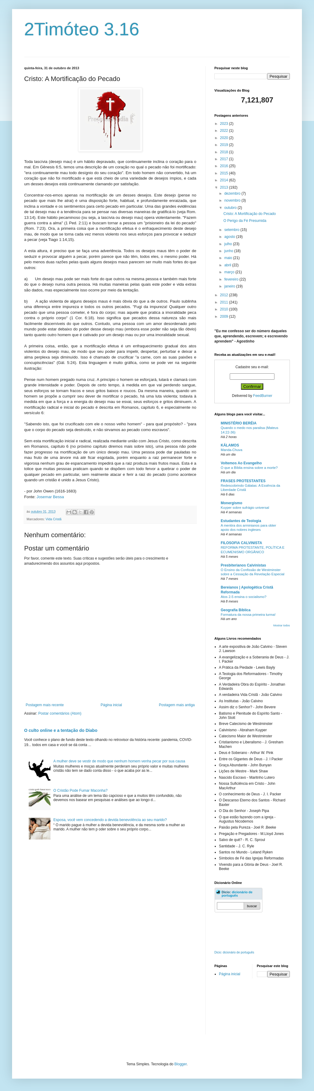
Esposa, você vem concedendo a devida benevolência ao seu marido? (110, 820)
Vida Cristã (54, 519)
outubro (231, 208)
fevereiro (231, 279)
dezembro (233, 193)
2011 (224, 302)
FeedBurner (262, 396)
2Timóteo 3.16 (81, 29)
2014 (224, 180)
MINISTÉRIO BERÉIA (239, 423)
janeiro (230, 286)
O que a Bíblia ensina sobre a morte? (249, 467)
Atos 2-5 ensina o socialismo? (243, 597)
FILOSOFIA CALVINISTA (241, 543)
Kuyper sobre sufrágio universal (245, 507)
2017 (224, 159)
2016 (224, 166)
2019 (224, 145)
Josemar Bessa (50, 497)
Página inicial (111, 705)
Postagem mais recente (45, 705)
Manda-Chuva (231, 450)
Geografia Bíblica (236, 610)
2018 (224, 152)
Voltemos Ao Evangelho (241, 463)
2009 (224, 316)
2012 (224, 295)
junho (229, 251)
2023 (224, 124)
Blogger (181, 1064)
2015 (224, 173)
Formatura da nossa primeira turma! (248, 614)
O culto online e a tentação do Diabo (60, 730)
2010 (224, 309)
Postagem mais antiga (177, 705)
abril (228, 265)
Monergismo (231, 503)
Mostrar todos (281, 625)
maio (228, 258)
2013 (224, 187)
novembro (233, 200)
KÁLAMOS (230, 445)
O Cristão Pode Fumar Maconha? (80, 790)
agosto (230, 237)
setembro (232, 230)
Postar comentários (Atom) (60, 713)
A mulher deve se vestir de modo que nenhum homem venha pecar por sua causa (119, 761)
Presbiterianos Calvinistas (243, 565)
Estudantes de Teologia (241, 521)
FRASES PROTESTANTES (243, 481)
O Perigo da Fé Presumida (244, 221)
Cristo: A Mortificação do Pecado (249, 214)
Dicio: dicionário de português (234, 952)
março (230, 272)
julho (228, 244)
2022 (224, 130)
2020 (224, 138)
